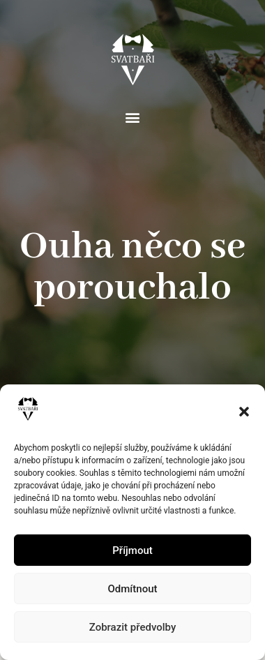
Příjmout (132, 550)
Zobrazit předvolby (132, 627)
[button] (244, 412)
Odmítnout (133, 589)
